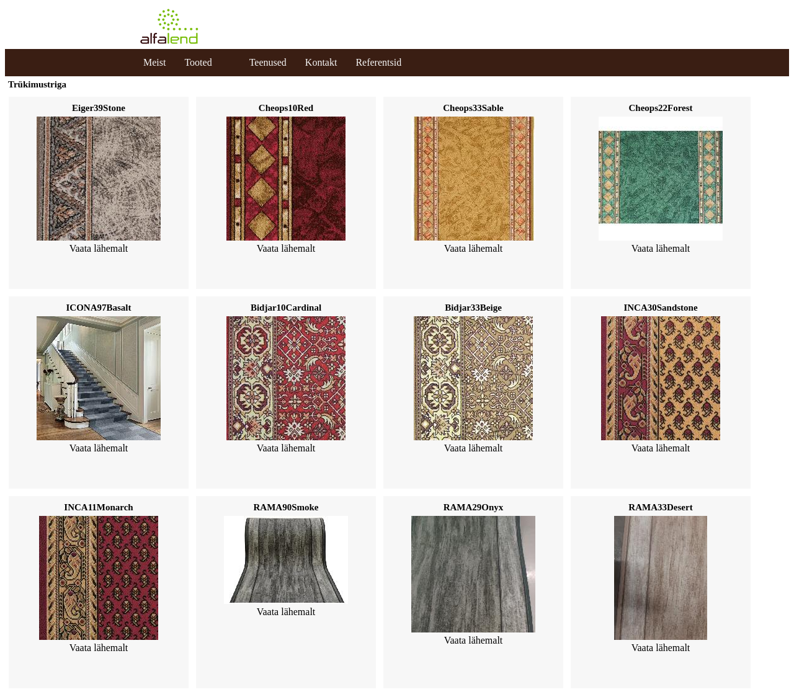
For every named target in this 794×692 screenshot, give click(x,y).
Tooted (198, 62)
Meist (154, 62)
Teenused (268, 62)
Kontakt (321, 62)
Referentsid (378, 62)
